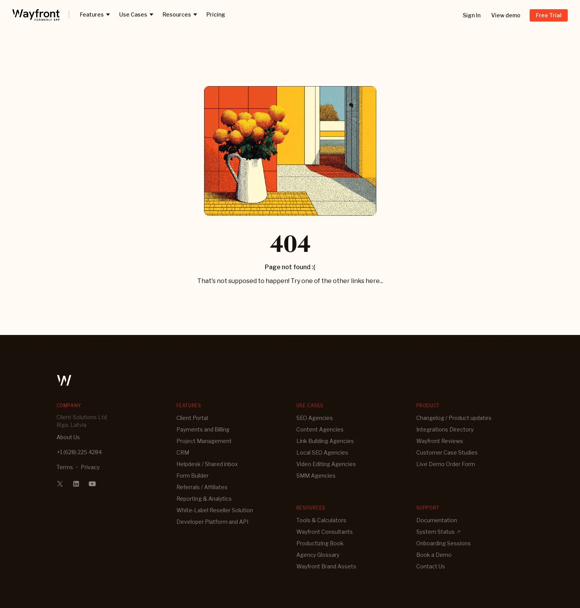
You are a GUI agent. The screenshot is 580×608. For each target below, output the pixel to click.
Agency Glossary (317, 554)
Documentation (436, 520)
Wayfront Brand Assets (326, 566)
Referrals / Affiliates (202, 487)
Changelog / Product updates (454, 418)
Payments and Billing (202, 429)
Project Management (204, 441)
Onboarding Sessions (443, 543)
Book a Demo (434, 554)
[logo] (36, 14)
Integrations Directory (445, 429)
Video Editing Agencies (326, 464)
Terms (65, 467)
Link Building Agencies (325, 441)
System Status (438, 531)
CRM (182, 452)
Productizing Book (320, 543)
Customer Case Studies (447, 452)
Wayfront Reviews (439, 441)
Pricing (215, 14)
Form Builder (192, 475)
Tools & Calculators (321, 520)
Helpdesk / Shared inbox (207, 464)
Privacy (90, 467)
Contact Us (430, 566)
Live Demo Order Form (445, 464)
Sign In (471, 15)
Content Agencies (320, 429)
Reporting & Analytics (204, 498)
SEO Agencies (314, 418)
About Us (68, 437)
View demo (505, 15)
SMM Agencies (316, 475)
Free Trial (549, 15)
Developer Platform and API (212, 521)
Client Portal (192, 418)
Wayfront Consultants (324, 531)
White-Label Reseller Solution (214, 510)
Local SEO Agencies (322, 452)
